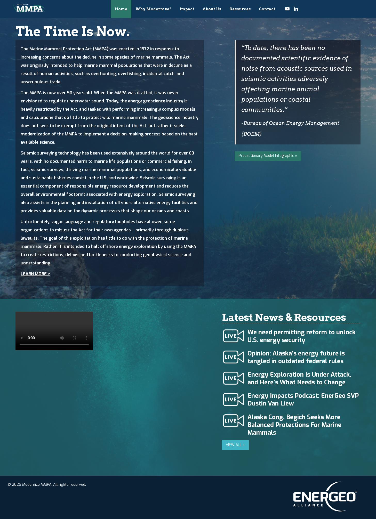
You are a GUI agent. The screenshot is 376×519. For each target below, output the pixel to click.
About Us (212, 9)
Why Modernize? (153, 9)
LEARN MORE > (35, 274)
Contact (267, 9)
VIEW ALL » (235, 444)
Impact (187, 9)
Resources (240, 9)
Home (121, 9)
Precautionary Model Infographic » (268, 155)
